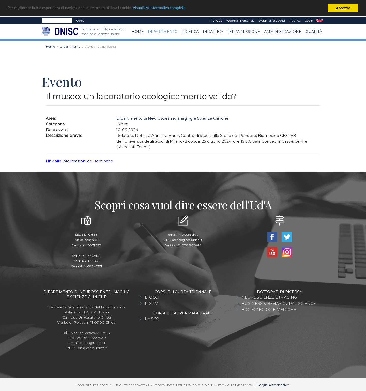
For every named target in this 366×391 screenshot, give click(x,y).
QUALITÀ (314, 31)
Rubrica (295, 20)
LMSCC (152, 318)
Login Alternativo (273, 385)
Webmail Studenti (271, 20)
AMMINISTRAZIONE (282, 31)
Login (309, 20)
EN (319, 20)
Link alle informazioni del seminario (79, 161)
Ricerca (190, 31)
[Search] (57, 20)
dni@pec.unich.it (92, 347)
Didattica (213, 31)
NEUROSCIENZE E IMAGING (269, 297)
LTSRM (151, 303)
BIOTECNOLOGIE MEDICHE (268, 309)
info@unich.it (188, 234)
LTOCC (151, 297)
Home (138, 31)
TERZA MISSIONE (243, 31)
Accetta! (343, 8)
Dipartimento (163, 31)
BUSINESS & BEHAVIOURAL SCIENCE (278, 303)
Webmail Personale (240, 20)
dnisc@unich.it (92, 342)
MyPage (216, 20)
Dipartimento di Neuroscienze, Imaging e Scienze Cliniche (172, 118)
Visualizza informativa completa (167, 8)
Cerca (80, 20)
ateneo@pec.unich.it (187, 240)
